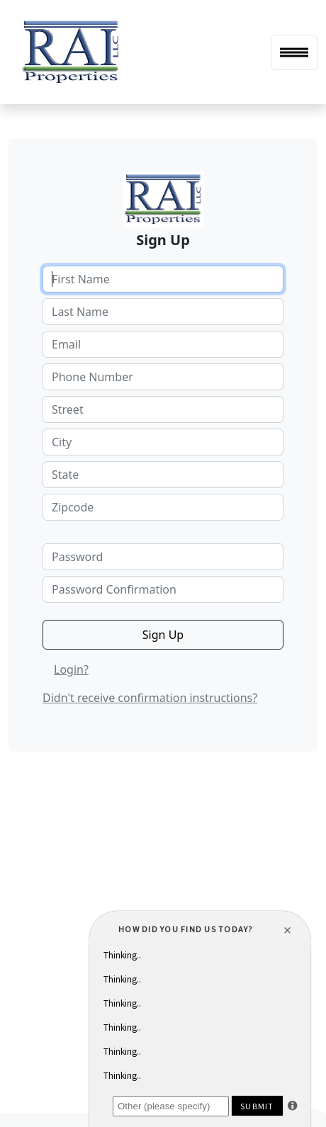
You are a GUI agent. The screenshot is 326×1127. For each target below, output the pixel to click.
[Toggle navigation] (294, 52)
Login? (71, 669)
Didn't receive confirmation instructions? (150, 698)
